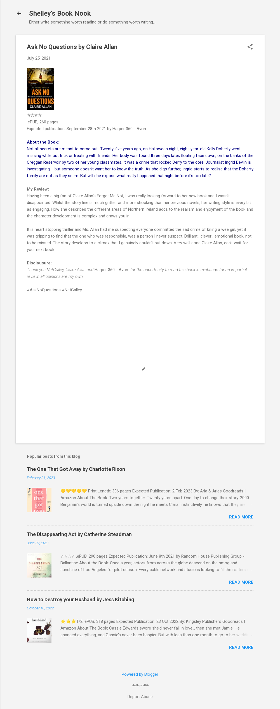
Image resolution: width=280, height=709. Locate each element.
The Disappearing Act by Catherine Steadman (79, 534)
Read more (241, 517)
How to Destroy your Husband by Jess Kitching (80, 599)
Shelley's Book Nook (60, 13)
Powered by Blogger (140, 674)
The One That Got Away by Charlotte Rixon (76, 469)
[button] (250, 47)
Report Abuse (140, 696)
